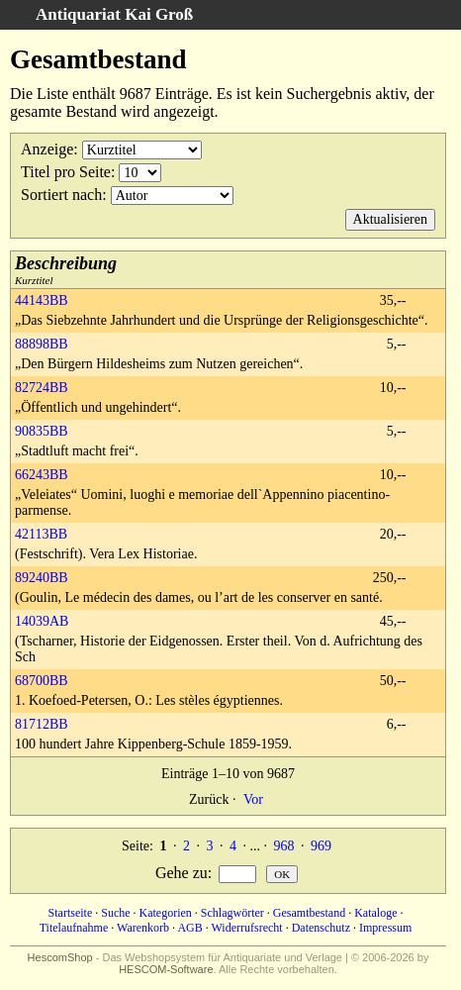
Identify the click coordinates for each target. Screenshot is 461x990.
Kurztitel (66, 269)
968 (283, 846)
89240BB (41, 577)
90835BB (41, 431)
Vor (253, 799)
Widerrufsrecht (247, 928)
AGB (189, 928)
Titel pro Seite (66, 171)
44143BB (41, 300)
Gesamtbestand (309, 913)
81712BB (41, 724)
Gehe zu (181, 872)
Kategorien (165, 913)
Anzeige (47, 149)
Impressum (385, 928)
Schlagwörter (232, 913)
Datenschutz (321, 928)
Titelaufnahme (74, 928)
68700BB (41, 680)
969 (321, 846)
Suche (115, 913)
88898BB (41, 344)
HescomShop (60, 957)
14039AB (41, 621)
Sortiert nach (61, 194)
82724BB (41, 387)
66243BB (41, 474)
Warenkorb (143, 928)
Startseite (70, 913)
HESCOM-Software (166, 969)
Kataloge (375, 913)
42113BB (41, 534)
